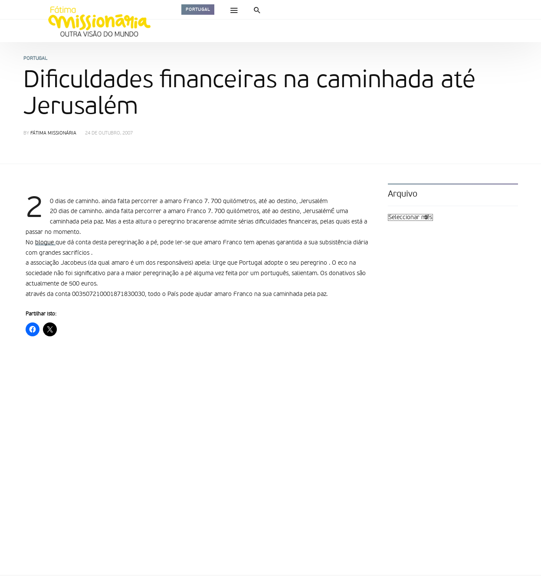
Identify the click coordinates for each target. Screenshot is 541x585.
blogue (45, 243)
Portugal (198, 9)
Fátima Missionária (53, 133)
